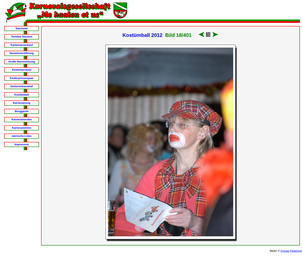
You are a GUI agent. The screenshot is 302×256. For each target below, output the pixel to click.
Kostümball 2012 (142, 35)
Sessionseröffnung (21, 53)
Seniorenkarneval (21, 86)
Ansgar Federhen (291, 250)
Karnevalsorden (22, 119)
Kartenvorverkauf (21, 45)
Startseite (22, 28)
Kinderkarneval (21, 69)
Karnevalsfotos (21, 127)
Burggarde (22, 111)
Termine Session (21, 36)
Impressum (21, 144)
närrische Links (22, 136)
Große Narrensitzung (21, 61)
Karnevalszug (21, 102)
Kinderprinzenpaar (22, 78)
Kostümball (21, 94)
